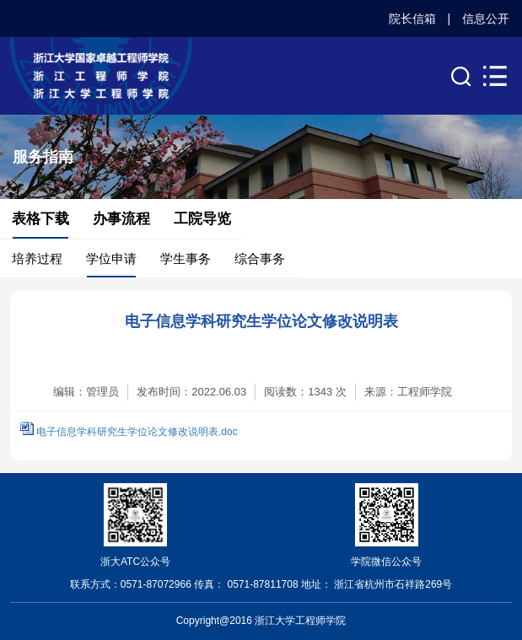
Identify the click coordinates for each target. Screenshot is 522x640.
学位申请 (111, 258)
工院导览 (202, 219)
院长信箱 (412, 18)
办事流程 (121, 219)
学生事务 (185, 258)
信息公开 (485, 18)
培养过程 (37, 258)
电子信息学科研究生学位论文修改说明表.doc (137, 432)
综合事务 (259, 258)
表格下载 (40, 219)
